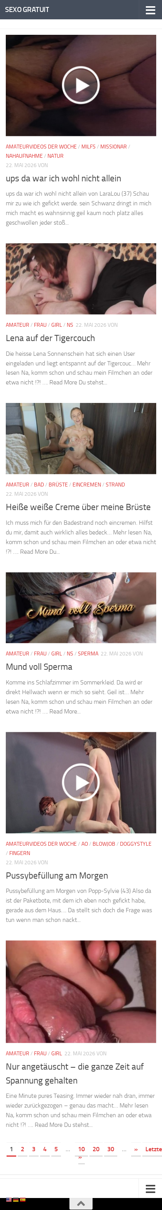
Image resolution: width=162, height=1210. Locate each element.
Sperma (88, 653)
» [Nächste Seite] (136, 1149)
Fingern (19, 853)
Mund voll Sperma (41, 666)
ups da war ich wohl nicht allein (66, 178)
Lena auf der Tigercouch (52, 338)
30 (110, 1149)
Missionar (113, 146)
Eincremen (87, 484)
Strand (115, 484)
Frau (40, 325)
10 (81, 1149)
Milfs (88, 146)
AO (84, 844)
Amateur (17, 325)
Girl (56, 325)
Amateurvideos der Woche (41, 146)
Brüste (58, 484)
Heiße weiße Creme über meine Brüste (80, 507)
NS (70, 325)
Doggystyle (136, 844)
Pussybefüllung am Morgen (59, 875)
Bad (39, 484)
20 (96, 1149)
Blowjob (104, 844)
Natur (55, 156)
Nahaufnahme (24, 156)
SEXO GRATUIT (27, 9)
